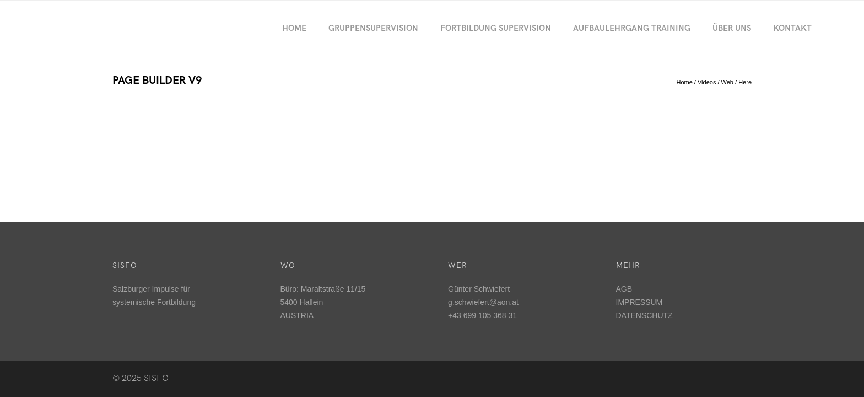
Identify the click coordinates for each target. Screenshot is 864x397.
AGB (624, 289)
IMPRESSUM (639, 302)
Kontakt (792, 28)
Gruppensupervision (373, 28)
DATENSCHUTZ (644, 315)
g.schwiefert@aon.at (483, 302)
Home (294, 28)
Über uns (731, 28)
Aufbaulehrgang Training (631, 28)
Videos (707, 82)
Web (727, 82)
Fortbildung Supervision (495, 28)
